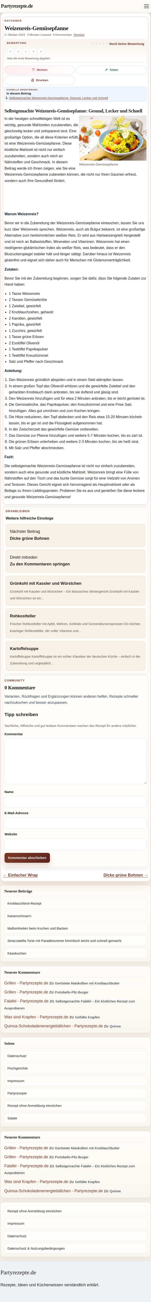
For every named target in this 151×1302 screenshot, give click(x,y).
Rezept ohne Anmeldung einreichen (34, 1105)
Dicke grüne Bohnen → (126, 875)
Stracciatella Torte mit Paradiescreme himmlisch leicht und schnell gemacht (64, 941)
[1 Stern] (10, 51)
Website (11, 834)
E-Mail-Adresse (16, 813)
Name (9, 792)
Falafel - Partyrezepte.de (26, 1001)
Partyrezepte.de (17, 6)
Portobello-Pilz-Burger (71, 992)
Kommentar (14, 734)
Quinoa (115, 1026)
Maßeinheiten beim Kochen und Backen (37, 928)
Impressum (15, 1081)
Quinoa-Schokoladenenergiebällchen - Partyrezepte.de (53, 1026)
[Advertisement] (75, 198)
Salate (12, 1118)
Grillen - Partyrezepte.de (26, 983)
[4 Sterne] (33, 51)
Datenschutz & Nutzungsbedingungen (36, 1248)
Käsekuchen (16, 953)
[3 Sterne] (25, 51)
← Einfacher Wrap (20, 875)
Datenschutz (16, 1056)
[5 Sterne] (41, 51)
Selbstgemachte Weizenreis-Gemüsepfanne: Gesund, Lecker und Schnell (58, 98)
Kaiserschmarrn (19, 916)
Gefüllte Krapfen (87, 1017)
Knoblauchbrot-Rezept (24, 903)
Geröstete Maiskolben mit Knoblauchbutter (87, 983)
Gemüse (79, 34)
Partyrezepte (17, 1093)
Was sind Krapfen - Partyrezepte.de (36, 1017)
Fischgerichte (17, 1068)
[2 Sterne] (18, 51)
